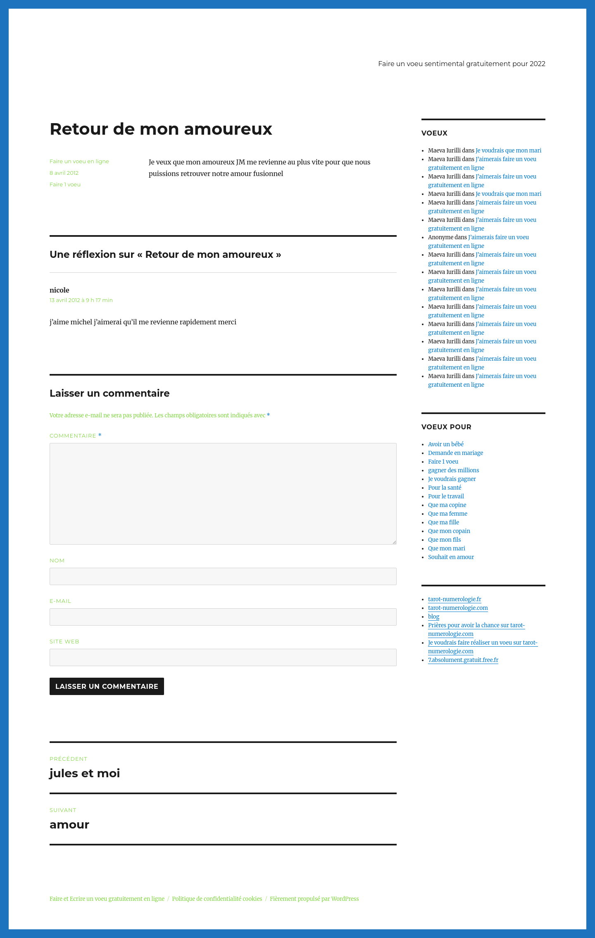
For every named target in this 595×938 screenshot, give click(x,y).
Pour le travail (446, 496)
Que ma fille (443, 522)
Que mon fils (444, 539)
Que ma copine (447, 505)
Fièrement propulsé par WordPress (314, 898)
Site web (64, 641)
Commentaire (76, 435)
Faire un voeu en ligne (79, 161)
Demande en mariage (455, 453)
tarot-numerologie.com (458, 608)
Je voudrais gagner (452, 479)
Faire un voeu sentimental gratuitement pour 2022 (461, 64)
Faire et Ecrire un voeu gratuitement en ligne (107, 898)
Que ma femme (447, 513)
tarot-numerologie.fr (454, 599)
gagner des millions (453, 470)
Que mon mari (446, 548)
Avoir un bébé (446, 444)
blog (433, 616)
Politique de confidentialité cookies (217, 898)
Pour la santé (444, 487)
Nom (57, 560)
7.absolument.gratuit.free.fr (463, 660)
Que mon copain (449, 531)
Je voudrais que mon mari (508, 150)
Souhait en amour (451, 557)
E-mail (60, 601)
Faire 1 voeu (65, 184)
